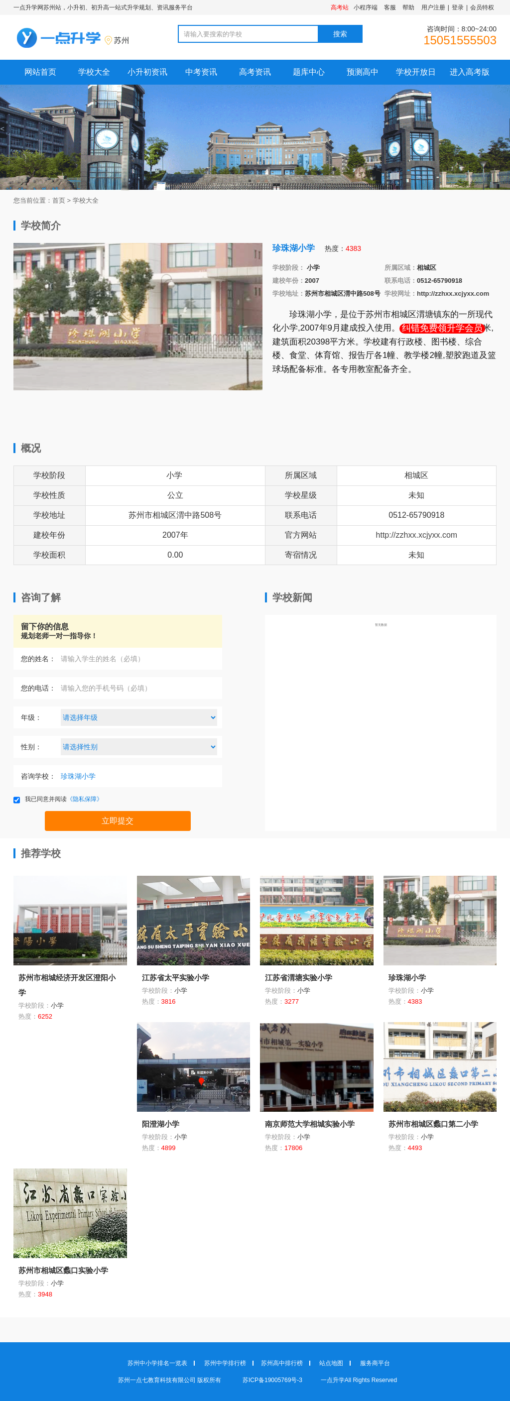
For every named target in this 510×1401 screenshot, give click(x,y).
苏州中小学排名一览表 (157, 1363)
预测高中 (363, 72)
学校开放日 (416, 72)
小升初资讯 (147, 72)
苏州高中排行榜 (282, 1363)
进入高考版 (470, 72)
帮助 (408, 7)
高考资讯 (255, 72)
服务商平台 (375, 1363)
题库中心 (309, 72)
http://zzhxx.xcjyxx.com (453, 293)
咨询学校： (38, 776)
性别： (31, 747)
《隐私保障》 (85, 799)
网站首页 (40, 72)
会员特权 (482, 7)
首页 (58, 200)
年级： (31, 717)
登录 (458, 7)
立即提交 (117, 821)
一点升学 (333, 1380)
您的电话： (38, 688)
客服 (390, 7)
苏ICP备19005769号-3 (273, 1380)
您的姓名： (38, 659)
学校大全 (94, 72)
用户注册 (433, 7)
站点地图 (331, 1363)
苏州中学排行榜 (225, 1363)
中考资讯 (201, 72)
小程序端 (366, 7)
